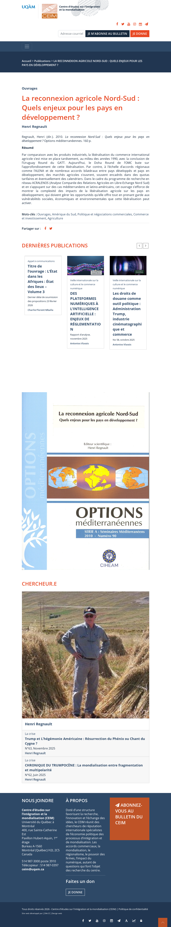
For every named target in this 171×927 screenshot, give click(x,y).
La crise (30, 734)
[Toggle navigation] (27, 46)
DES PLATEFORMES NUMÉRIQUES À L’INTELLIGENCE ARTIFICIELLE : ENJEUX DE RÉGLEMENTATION (85, 311)
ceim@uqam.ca (33, 869)
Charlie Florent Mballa (40, 310)
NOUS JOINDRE (38, 800)
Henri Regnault (34, 126)
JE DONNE (140, 34)
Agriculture (55, 218)
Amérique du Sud (64, 214)
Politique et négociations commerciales (105, 214)
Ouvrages (29, 88)
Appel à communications (41, 261)
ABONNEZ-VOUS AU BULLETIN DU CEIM (129, 814)
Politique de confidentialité (133, 909)
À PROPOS (76, 800)
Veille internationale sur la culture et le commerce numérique (84, 284)
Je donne (75, 892)
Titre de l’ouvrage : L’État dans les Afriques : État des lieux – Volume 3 (42, 279)
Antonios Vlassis (79, 343)
